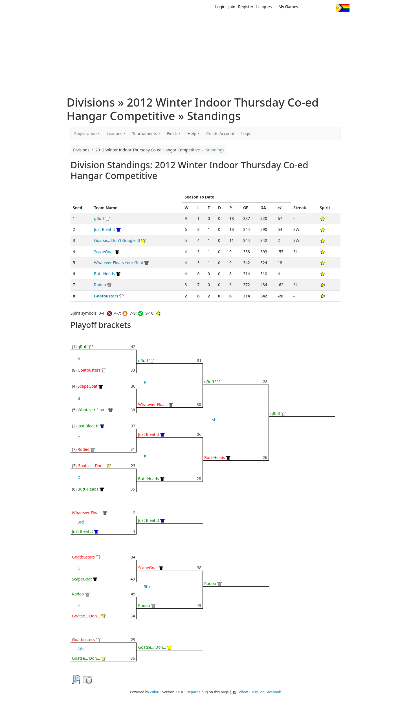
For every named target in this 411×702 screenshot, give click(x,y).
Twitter (309, 8)
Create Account (220, 133)
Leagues (264, 6)
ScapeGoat (104, 251)
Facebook (319, 8)
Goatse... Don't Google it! (117, 240)
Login (220, 6)
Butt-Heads (104, 273)
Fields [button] (172, 133)
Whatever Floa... (92, 409)
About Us (334, 22)
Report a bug (197, 692)
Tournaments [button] (144, 133)
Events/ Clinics (253, 22)
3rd (81, 522)
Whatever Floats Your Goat (118, 262)
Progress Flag (343, 8)
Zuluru (155, 692)
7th (81, 649)
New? (191, 22)
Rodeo (100, 284)
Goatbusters (106, 296)
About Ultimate (297, 22)
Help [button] (192, 133)
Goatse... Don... (92, 465)
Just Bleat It (104, 229)
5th (147, 586)
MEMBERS (217, 22)
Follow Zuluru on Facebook (259, 692)
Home (169, 22)
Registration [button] (85, 133)
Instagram (329, 8)
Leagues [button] (114, 133)
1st (213, 419)
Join (232, 6)
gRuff (99, 218)
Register (245, 6)
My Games (288, 6)
